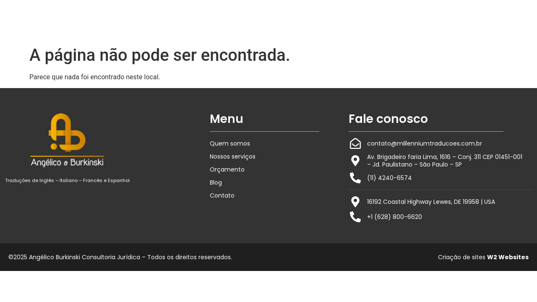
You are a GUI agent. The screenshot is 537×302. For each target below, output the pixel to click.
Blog (216, 182)
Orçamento (227, 169)
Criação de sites (483, 257)
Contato (222, 195)
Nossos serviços (232, 156)
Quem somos (230, 143)
